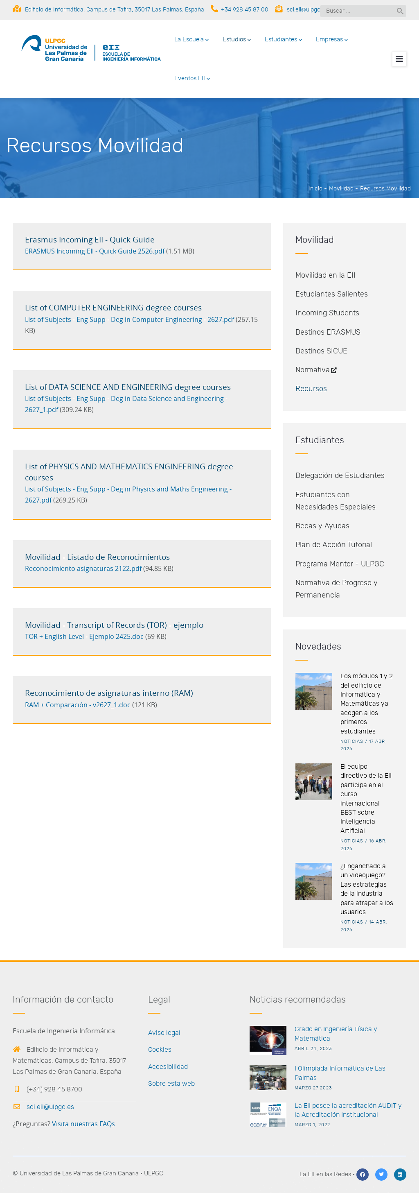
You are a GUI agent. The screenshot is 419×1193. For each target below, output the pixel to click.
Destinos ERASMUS (327, 332)
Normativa (316, 370)
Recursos (311, 389)
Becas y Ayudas (322, 526)
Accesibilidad (168, 1067)
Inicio (315, 189)
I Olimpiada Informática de (334, 1068)
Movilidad (341, 189)
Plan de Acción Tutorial (333, 545)
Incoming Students (327, 313)
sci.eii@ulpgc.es (43, 1107)
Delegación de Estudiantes (340, 476)
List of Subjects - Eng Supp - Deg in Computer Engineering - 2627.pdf (129, 320)
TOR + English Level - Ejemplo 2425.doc (84, 637)
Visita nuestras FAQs (83, 1124)
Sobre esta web (171, 1083)
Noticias (351, 741)
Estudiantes (283, 40)
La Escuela (191, 40)
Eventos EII (192, 79)
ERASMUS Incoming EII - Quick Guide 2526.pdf (94, 251)
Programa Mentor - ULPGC (339, 564)
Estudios (237, 40)
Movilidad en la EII (325, 275)
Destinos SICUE (321, 351)
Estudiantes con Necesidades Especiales (335, 501)
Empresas (332, 40)
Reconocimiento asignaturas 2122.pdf (83, 569)
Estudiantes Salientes (331, 294)
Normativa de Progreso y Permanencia (336, 589)
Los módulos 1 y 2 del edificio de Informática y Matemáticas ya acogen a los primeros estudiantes (366, 703)
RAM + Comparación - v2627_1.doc (78, 705)
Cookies (159, 1049)
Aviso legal (164, 1033)
